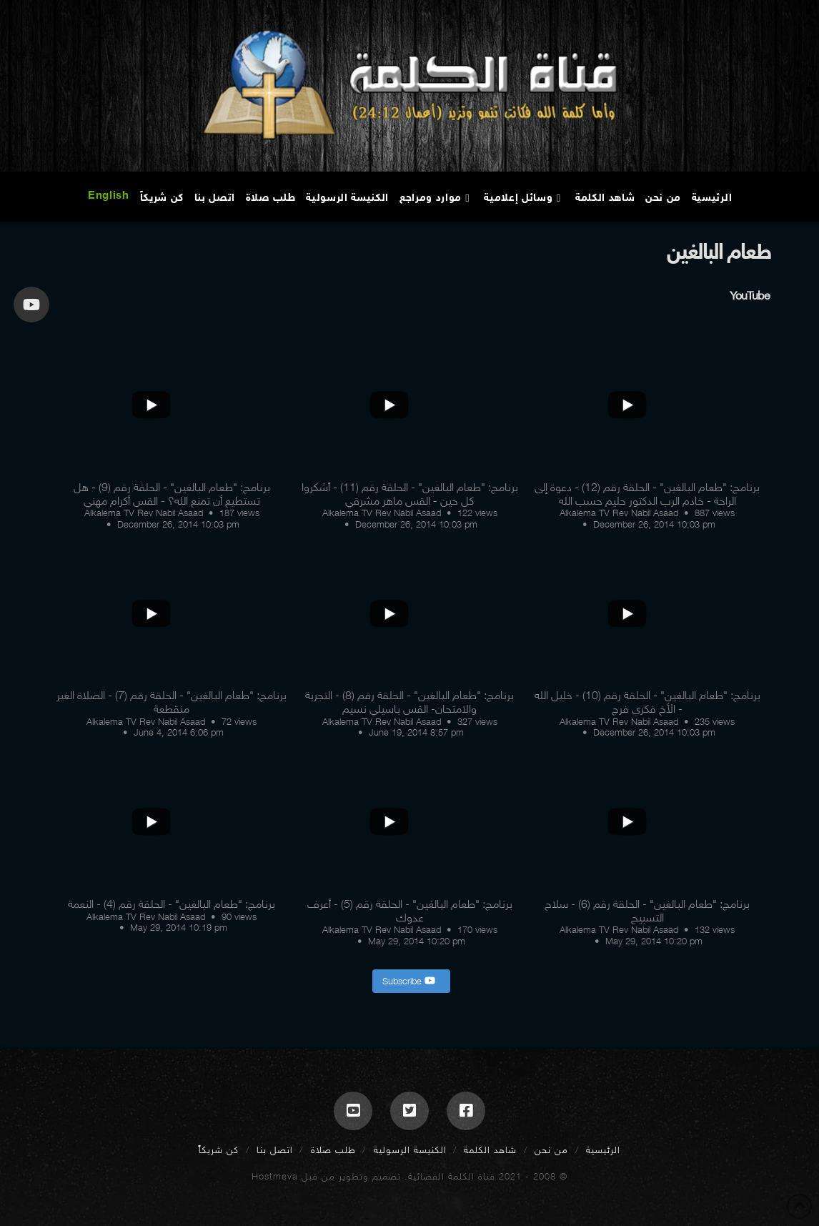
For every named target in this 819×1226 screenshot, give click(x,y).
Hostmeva (275, 1176)
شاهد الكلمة (490, 1150)
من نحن (551, 1150)
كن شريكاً (219, 1150)
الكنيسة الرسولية (410, 1150)
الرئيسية (603, 1150)
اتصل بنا (275, 1150)
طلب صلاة (333, 1150)
